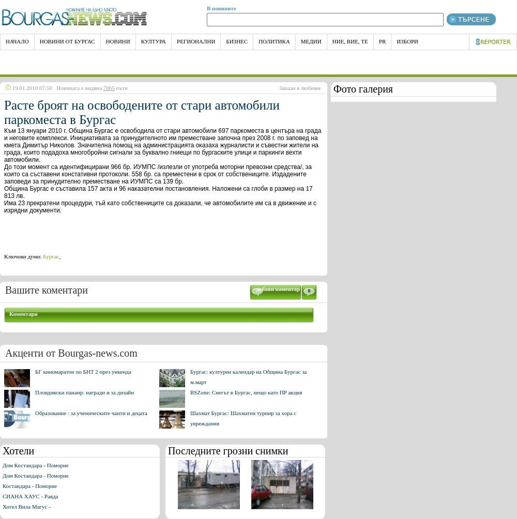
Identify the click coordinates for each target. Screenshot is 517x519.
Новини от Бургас (67, 41)
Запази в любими (300, 88)
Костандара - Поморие (30, 486)
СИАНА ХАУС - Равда (30, 496)
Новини (118, 41)
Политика (274, 41)
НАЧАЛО (17, 41)
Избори (407, 41)
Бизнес (237, 41)
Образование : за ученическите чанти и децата (91, 413)
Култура (153, 41)
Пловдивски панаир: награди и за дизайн (84, 392)
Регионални (196, 41)
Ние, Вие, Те (350, 41)
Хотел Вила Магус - (27, 506)
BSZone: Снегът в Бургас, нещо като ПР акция (246, 392)
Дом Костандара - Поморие (36, 465)
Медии (311, 41)
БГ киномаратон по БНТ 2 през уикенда (83, 372)
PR (382, 41)
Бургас (51, 256)
